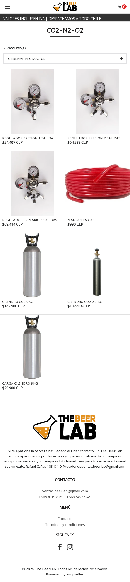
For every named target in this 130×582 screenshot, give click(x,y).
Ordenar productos (26, 58)
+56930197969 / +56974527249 (65, 496)
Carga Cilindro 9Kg (20, 383)
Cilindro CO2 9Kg (17, 301)
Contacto (65, 518)
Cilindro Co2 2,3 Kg (84, 301)
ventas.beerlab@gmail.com (65, 491)
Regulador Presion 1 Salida (27, 138)
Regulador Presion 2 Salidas (93, 138)
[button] (65, 58)
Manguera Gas (80, 219)
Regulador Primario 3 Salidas (29, 219)
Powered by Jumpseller (65, 574)
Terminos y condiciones (65, 524)
